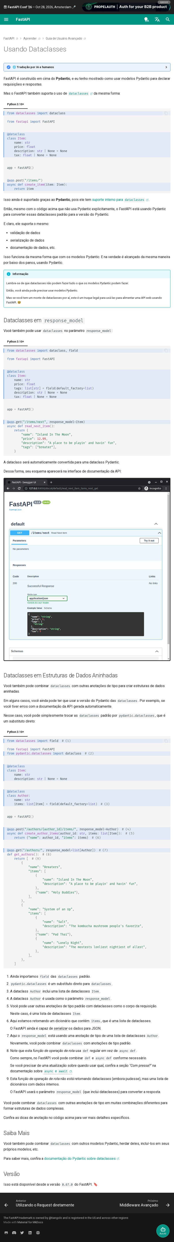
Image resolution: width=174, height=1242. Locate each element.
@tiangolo (55, 1217)
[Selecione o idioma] (157, 19)
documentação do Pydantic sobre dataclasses (80, 1158)
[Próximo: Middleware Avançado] (144, 1204)
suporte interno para (118, 200)
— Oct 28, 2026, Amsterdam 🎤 (40, 7)
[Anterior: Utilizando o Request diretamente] (40, 1204)
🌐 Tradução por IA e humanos (33, 67)
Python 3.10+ (15, 104)
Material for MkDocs (30, 1222)
